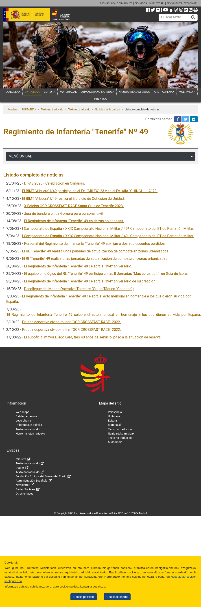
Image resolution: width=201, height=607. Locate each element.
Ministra (21, 459)
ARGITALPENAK (164, 91)
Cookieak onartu (117, 596)
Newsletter (23, 484)
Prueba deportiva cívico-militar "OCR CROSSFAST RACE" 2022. (71, 322)
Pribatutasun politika (29, 424)
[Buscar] (193, 17)
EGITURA (49, 91)
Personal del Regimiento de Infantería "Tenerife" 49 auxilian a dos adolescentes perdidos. (95, 243)
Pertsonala (115, 412)
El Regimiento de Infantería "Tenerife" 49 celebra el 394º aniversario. (78, 266)
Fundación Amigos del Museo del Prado (41, 476)
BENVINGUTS (125, 3)
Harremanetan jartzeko (30, 433)
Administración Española (32, 480)
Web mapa (22, 412)
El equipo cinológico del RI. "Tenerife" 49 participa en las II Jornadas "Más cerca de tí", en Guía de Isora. (106, 273)
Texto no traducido (52, 109)
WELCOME (190, 3)
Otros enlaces (24, 493)
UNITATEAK (32, 91)
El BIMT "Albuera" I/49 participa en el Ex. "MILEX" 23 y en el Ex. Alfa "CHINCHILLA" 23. (89, 191)
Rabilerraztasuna (26, 416)
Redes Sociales (25, 489)
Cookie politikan (83, 596)
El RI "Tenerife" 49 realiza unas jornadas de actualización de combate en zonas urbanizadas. (95, 258)
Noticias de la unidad (107, 109)
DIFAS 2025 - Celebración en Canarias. (54, 183)
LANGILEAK (12, 91)
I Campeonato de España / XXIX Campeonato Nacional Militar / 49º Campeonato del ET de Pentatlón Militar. (108, 228)
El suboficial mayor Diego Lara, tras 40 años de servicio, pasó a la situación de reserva (92, 337)
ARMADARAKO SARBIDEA (97, 91)
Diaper (20, 467)
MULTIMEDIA (187, 91)
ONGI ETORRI (156, 3)
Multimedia (115, 442)
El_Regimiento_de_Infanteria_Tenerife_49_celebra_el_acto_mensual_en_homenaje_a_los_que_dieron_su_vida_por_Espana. (104, 314)
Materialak (114, 424)
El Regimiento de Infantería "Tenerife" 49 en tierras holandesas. (74, 221)
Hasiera (12, 109)
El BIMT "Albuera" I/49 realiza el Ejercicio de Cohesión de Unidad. (73, 198)
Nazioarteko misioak (121, 433)
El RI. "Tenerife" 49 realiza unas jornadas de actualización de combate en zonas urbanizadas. (95, 251)
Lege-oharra (23, 420)
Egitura (112, 420)
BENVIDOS (141, 3)
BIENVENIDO (107, 3)
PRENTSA (100, 98)
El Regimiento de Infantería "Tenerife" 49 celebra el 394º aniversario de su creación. (90, 281)
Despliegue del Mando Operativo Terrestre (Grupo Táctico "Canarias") (79, 289)
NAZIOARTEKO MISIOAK (134, 91)
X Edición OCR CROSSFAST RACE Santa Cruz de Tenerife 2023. (74, 206)
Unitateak (114, 416)
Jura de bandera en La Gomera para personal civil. (64, 213)
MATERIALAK (68, 91)
